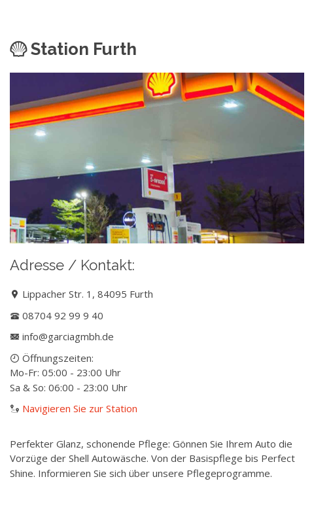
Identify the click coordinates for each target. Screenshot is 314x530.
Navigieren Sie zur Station (79, 408)
